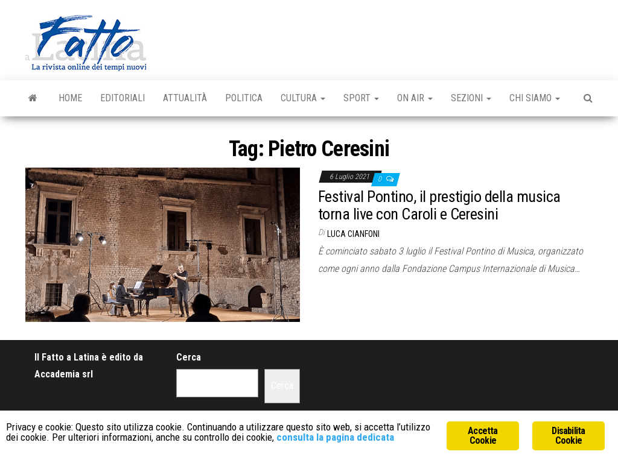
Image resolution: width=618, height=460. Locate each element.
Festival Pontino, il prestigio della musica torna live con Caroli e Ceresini (439, 205)
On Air (415, 98)
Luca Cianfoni (353, 234)
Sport (361, 98)
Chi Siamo (534, 98)
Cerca (188, 357)
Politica (244, 98)
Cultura (303, 98)
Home (70, 98)
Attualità (185, 98)
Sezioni (471, 98)
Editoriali (122, 98)
